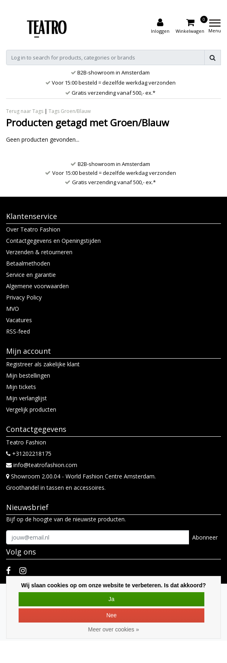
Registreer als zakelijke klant (43, 364)
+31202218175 (28, 453)
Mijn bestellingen (28, 375)
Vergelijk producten (31, 409)
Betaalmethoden (28, 263)
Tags (54, 111)
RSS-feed (18, 331)
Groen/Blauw (76, 111)
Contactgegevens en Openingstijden (53, 240)
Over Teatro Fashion (33, 229)
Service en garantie (31, 274)
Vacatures (19, 320)
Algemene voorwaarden (37, 286)
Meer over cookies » (113, 629)
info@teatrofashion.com (41, 465)
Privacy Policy (24, 297)
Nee (111, 615)
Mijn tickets (21, 387)
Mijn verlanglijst (26, 398)
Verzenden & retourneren (39, 252)
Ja (111, 599)
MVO (12, 308)
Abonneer (205, 537)
